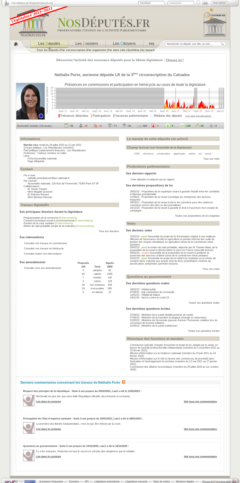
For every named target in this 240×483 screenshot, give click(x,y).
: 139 (185, 125)
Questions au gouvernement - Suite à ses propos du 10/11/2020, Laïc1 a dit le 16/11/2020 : (76, 446)
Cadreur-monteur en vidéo (51, 153)
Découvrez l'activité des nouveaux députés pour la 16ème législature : (120, 60)
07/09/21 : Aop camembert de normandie (152, 292)
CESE (137, 154)
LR (117, 75)
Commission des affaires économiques (151, 366)
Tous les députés (48, 50)
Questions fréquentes (51, 481)
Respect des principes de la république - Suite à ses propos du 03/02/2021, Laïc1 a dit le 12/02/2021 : (82, 391)
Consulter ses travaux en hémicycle (44, 248)
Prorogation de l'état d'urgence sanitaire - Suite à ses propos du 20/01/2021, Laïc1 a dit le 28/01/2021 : (83, 418)
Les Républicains (52, 147)
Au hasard (147, 50)
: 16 (98, 125)
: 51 (126, 125)
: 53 (69, 125)
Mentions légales (185, 481)
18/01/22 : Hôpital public (143, 289)
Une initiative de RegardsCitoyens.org (32, 3)
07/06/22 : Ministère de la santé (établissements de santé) (161, 314)
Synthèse (133, 50)
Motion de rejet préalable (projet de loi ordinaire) (49, 226)
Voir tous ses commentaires (200, 401)
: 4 (213, 125)
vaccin (208, 153)
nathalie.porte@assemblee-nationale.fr (49, 178)
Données (74, 481)
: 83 (199, 125)
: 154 (142, 125)
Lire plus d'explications (198, 116)
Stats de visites (161, 481)
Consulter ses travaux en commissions (45, 243)
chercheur (148, 153)
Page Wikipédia (36, 161)
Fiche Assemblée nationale (42, 158)
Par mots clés (117, 50)
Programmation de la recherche (41, 217)
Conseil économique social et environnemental (49, 220)
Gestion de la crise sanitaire (39, 223)
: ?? (112, 125)
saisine (192, 154)
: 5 (169, 125)
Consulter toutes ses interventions (43, 253)
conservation (163, 153)
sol (200, 153)
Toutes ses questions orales (204, 302)
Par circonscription (73, 50)
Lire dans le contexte (48, 401)
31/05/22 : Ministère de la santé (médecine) (153, 325)
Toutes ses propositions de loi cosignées (197, 215)
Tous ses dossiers (109, 231)
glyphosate (179, 153)
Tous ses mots (211, 158)
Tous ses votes (211, 269)
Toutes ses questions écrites (204, 330)
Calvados (181, 75)
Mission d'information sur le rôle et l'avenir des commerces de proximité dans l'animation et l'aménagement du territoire (172, 360)
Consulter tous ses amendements (42, 268)
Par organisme (96, 50)
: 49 (83, 125)
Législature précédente (107, 481)
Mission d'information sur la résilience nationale (155, 353)
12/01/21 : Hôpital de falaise (145, 294)
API (87, 481)
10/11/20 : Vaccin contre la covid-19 (149, 297)
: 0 (154, 125)
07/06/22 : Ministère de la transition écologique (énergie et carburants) (168, 317)
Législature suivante (136, 481)
